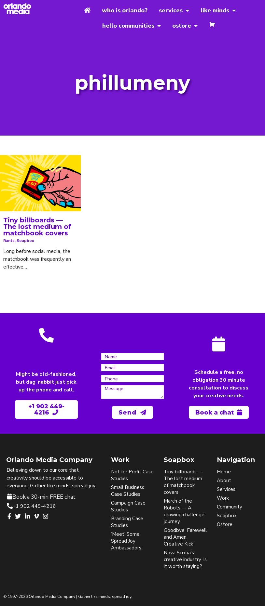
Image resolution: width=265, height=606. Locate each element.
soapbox (25, 240)
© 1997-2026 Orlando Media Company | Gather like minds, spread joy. (67, 596)
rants (9, 240)
